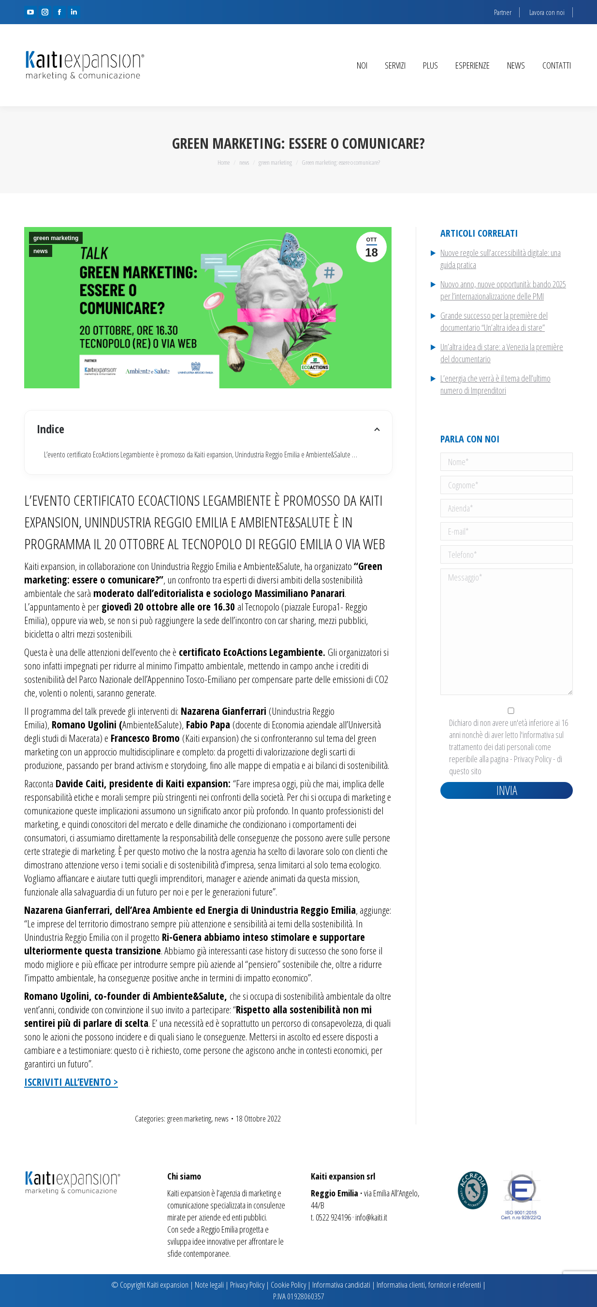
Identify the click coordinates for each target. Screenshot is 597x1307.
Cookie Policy (288, 1284)
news (40, 251)
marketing (262, 1193)
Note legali (209, 1284)
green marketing (55, 238)
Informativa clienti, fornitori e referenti (429, 1284)
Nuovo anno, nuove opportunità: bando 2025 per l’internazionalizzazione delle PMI (503, 290)
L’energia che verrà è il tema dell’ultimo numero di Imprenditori (495, 384)
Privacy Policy (533, 759)
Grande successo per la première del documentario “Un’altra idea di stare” (494, 321)
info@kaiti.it (371, 1217)
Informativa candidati (341, 1284)
